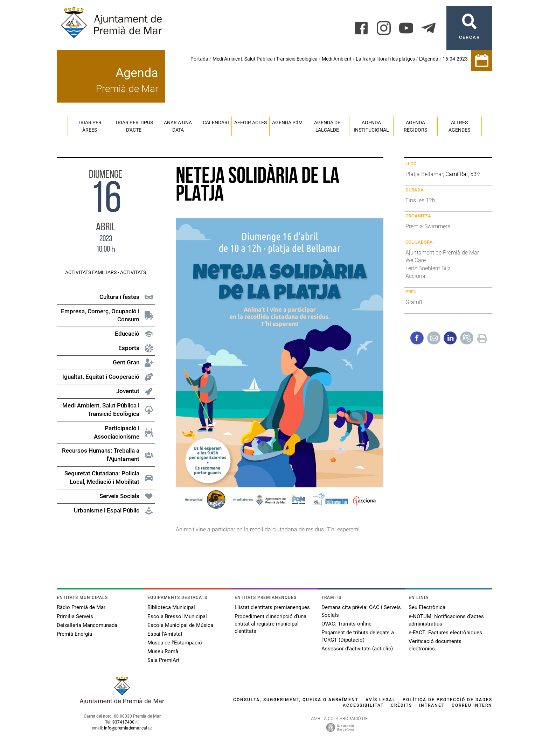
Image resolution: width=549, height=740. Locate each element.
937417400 (123, 722)
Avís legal (381, 699)
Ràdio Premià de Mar (81, 607)
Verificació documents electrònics (435, 645)
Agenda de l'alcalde (327, 126)
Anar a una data (178, 126)
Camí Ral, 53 (461, 174)
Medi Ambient (337, 59)
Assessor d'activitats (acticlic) (357, 648)
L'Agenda (428, 59)
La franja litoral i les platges (385, 59)
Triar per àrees (90, 126)
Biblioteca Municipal (171, 607)
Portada (199, 59)
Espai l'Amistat (164, 634)
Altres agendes (459, 126)
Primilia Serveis (75, 616)
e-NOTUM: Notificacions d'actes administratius (446, 620)
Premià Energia (74, 634)
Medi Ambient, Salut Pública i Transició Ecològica (265, 59)
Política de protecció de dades (447, 699)
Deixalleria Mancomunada (87, 625)
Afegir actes (250, 122)
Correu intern (472, 705)
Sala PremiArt (163, 660)
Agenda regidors (415, 126)
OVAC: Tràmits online (346, 624)
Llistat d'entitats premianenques (272, 607)
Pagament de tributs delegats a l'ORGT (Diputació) (357, 636)
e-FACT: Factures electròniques (445, 632)
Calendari (216, 122)
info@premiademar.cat (125, 728)
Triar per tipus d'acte (134, 126)
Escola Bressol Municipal (177, 616)
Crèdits (401, 705)
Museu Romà (162, 651)
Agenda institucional (371, 126)
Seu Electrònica (427, 607)
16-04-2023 (455, 59)
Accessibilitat (363, 705)
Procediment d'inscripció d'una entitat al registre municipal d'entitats (270, 623)
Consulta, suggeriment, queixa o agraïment (296, 699)
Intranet (432, 705)
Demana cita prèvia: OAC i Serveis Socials (361, 611)
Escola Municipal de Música (180, 625)
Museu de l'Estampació (174, 643)
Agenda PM (287, 122)
